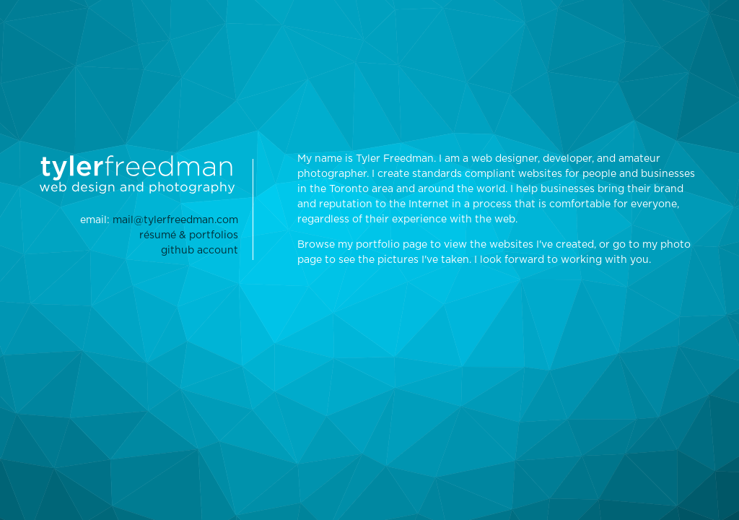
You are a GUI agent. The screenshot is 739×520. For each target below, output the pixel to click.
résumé (188, 235)
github (199, 251)
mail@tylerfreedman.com (175, 220)
